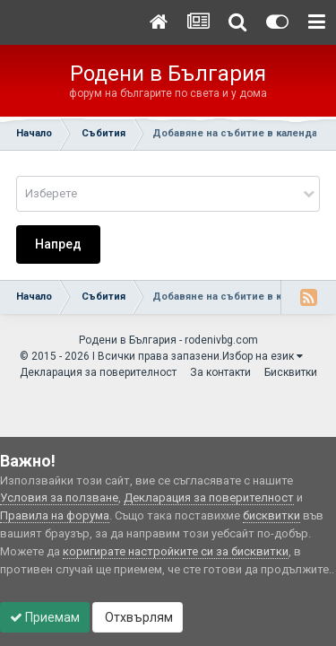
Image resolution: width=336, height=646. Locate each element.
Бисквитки (290, 372)
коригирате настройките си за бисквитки (176, 551)
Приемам (45, 617)
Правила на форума (54, 515)
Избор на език (262, 356)
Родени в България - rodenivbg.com (168, 340)
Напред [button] (58, 244)
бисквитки (271, 515)
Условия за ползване (59, 497)
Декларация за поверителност (98, 372)
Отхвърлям (137, 617)
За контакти (220, 372)
